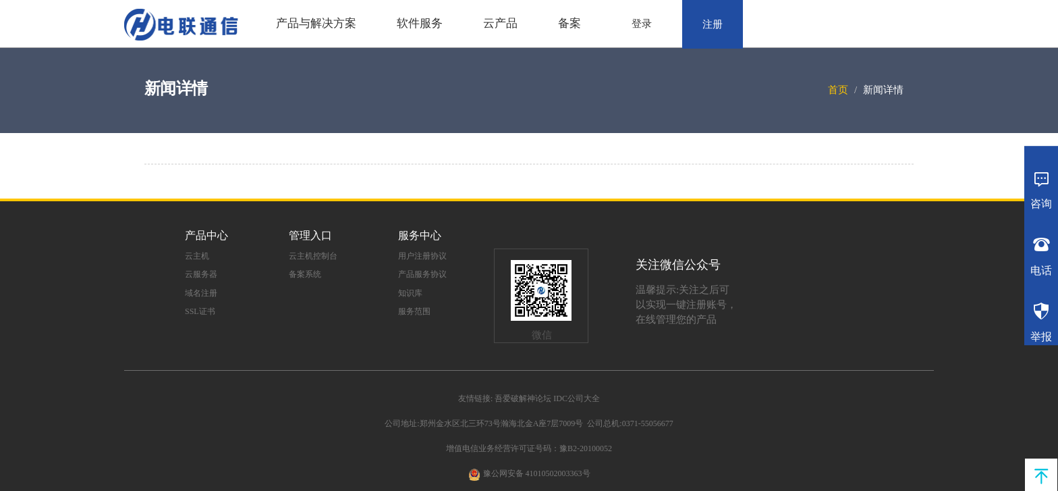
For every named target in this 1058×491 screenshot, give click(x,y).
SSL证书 (200, 311)
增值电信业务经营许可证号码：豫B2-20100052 (529, 448)
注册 (712, 24)
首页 (838, 89)
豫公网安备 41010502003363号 (536, 473)
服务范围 (414, 311)
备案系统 (305, 274)
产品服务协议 (422, 274)
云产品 (500, 23)
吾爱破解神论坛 (523, 398)
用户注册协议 (422, 256)
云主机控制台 (313, 256)
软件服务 (420, 23)
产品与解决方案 (316, 23)
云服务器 (201, 274)
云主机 (197, 256)
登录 (642, 23)
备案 (569, 23)
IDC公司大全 (576, 398)
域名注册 (201, 293)
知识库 (410, 293)
